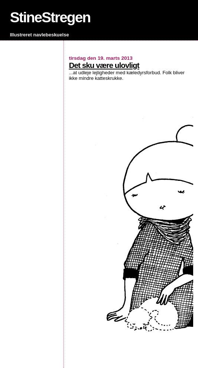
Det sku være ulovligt (104, 65)
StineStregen (50, 17)
